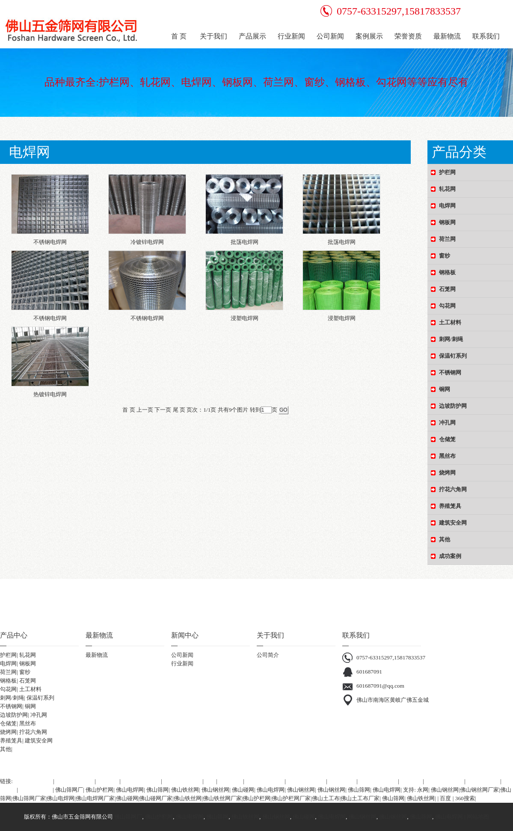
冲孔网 (38, 715)
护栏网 (8, 655)
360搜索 (465, 798)
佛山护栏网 (99, 789)
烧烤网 (8, 732)
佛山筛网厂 (69, 789)
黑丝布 (27, 723)
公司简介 (268, 655)
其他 (5, 749)
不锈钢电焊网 (50, 242)
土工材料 (30, 689)
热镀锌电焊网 (50, 394)
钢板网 (27, 663)
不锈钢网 (11, 706)
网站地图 (478, 816)
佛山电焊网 (130, 789)
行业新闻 (182, 663)
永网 (422, 789)
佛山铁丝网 (185, 789)
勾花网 (8, 689)
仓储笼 (8, 723)
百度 (445, 798)
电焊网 (8, 663)
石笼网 (27, 680)
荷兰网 (8, 672)
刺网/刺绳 (12, 697)
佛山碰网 (243, 789)
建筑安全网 (39, 740)
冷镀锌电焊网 (147, 242)
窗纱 (24, 672)
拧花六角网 (33, 732)
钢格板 (8, 680)
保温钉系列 (40, 697)
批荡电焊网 (244, 242)
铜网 (30, 706)
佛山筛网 (157, 789)
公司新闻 (182, 655)
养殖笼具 (11, 740)
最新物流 (97, 655)
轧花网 (27, 655)
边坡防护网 (14, 715)
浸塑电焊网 (244, 318)
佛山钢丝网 (215, 789)
